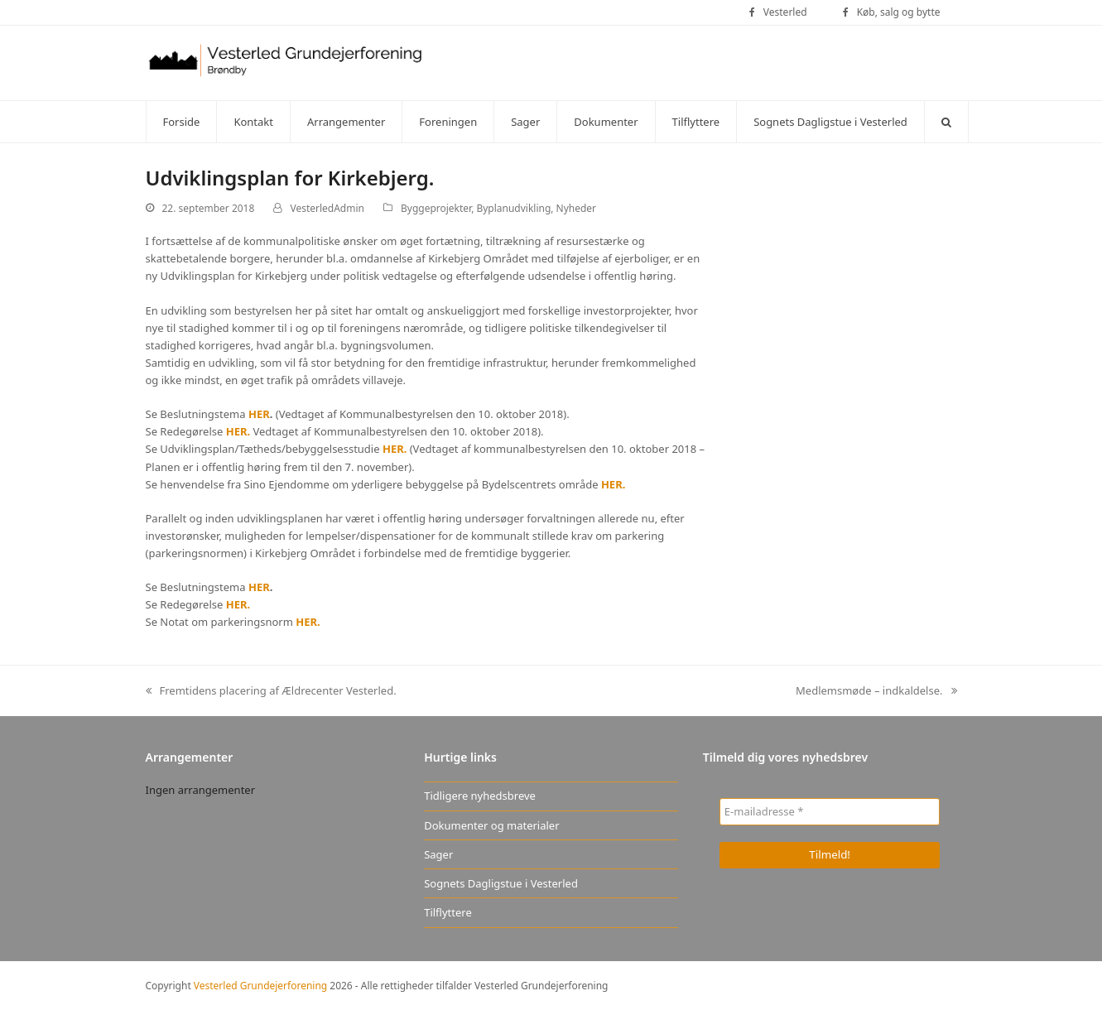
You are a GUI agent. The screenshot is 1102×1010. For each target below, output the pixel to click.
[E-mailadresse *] (830, 811)
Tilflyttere (448, 912)
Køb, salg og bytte (899, 12)
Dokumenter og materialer (491, 825)
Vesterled (785, 12)
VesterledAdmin (326, 208)
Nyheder (576, 208)
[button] (946, 121)
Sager (438, 854)
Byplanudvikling (513, 208)
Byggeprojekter (436, 208)
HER (259, 413)
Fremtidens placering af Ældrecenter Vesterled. (271, 691)
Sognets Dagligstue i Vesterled (501, 883)
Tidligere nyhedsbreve (480, 795)
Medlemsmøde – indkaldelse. (876, 691)
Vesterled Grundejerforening (260, 986)
